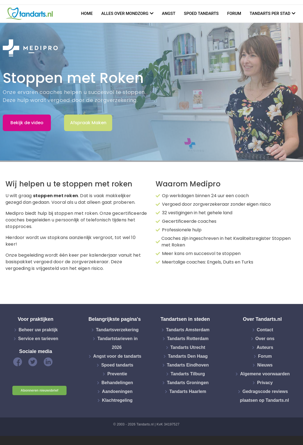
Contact (265, 329)
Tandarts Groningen (188, 382)
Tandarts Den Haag (188, 356)
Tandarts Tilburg (188, 373)
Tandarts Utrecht (187, 347)
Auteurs (265, 347)
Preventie (117, 373)
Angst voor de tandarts (117, 356)
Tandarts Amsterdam (188, 329)
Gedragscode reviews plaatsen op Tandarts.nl (264, 396)
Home (87, 13)
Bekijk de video (26, 123)
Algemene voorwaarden (265, 373)
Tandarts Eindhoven (188, 365)
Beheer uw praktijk (38, 329)
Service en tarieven (38, 338)
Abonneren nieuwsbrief (39, 390)
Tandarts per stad (270, 13)
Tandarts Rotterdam (188, 338)
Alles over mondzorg (124, 13)
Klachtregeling (117, 400)
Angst (168, 13)
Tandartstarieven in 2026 (117, 343)
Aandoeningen (117, 391)
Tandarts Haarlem (187, 391)
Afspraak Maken (88, 123)
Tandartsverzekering (117, 329)
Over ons (264, 338)
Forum (234, 13)
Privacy (265, 382)
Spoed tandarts (201, 13)
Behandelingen (117, 382)
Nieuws (264, 365)
